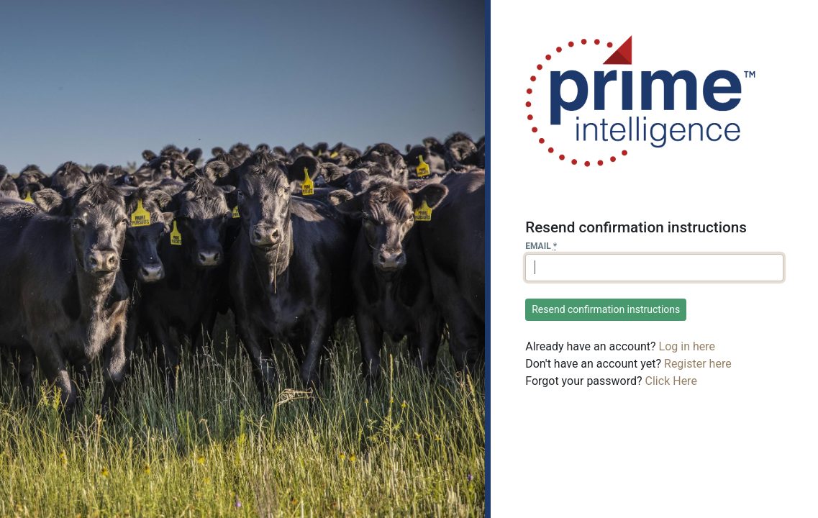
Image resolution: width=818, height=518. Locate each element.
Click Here (671, 381)
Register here (698, 364)
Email (541, 246)
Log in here (687, 346)
